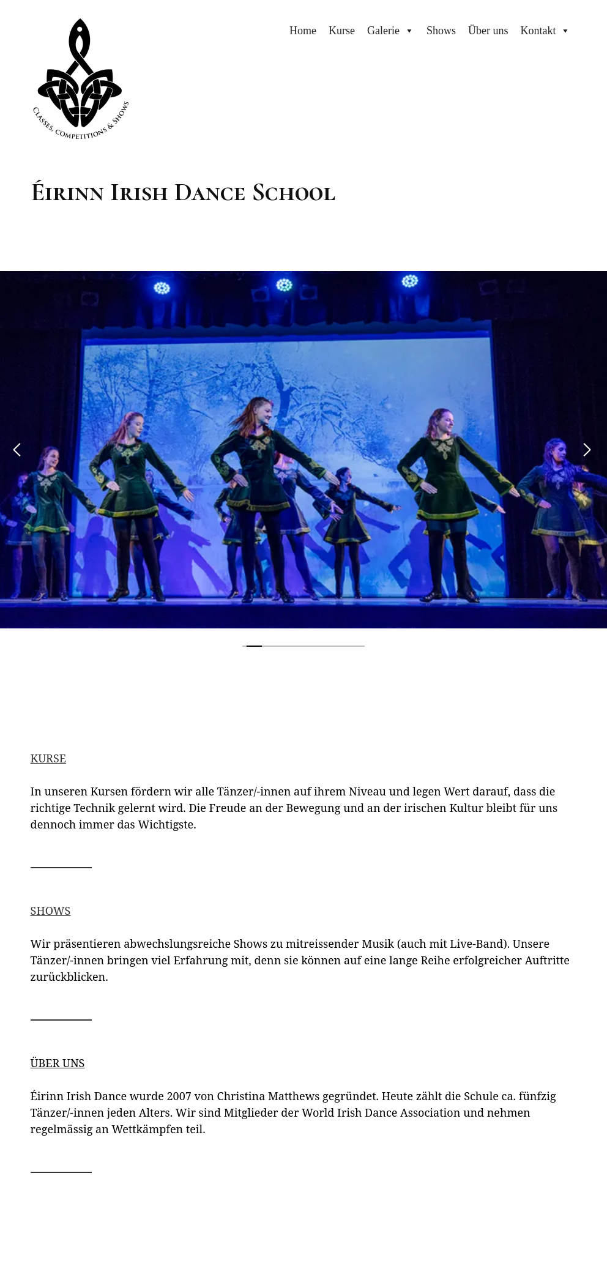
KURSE (48, 758)
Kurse (342, 30)
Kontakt (538, 30)
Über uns (488, 30)
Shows (441, 30)
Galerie (383, 30)
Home (302, 30)
